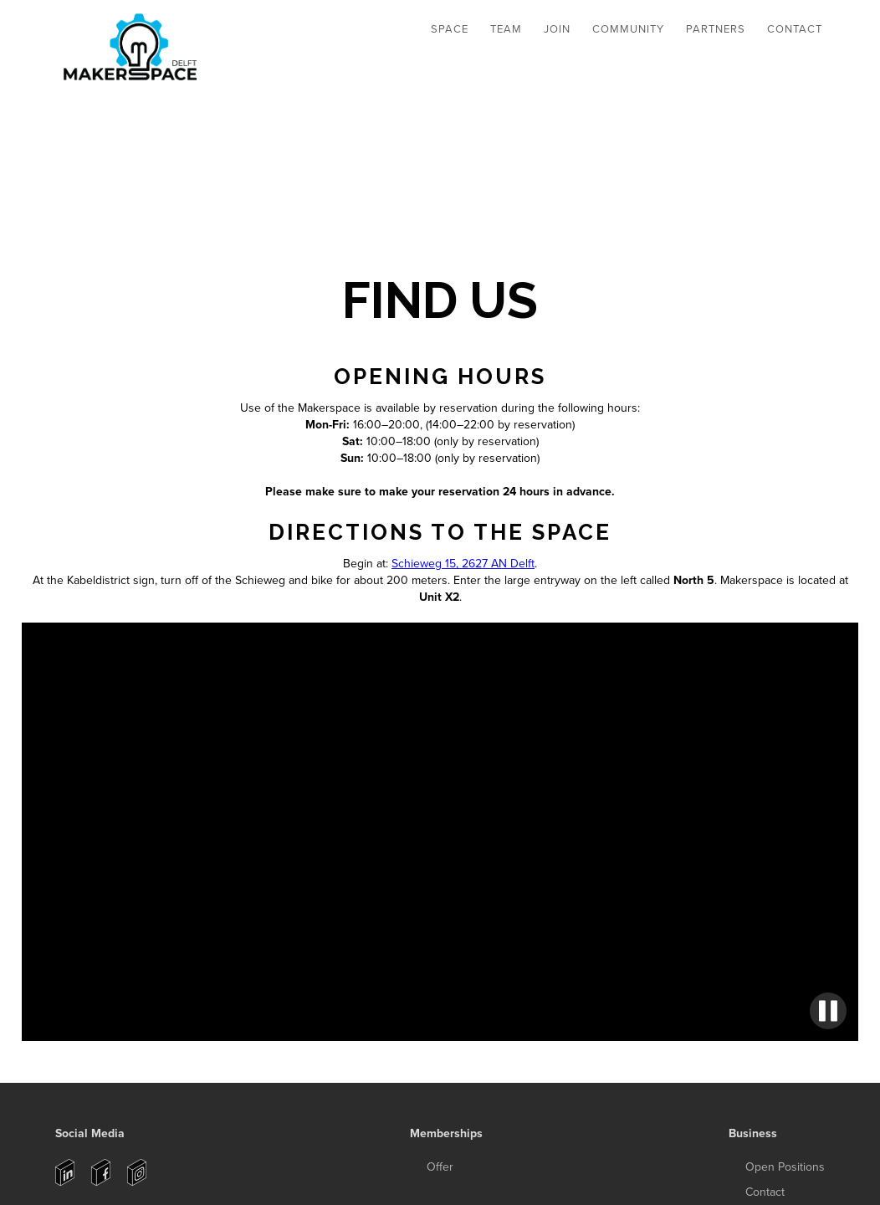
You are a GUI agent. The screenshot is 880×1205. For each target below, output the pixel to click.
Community (628, 29)
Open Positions (785, 1167)
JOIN (557, 29)
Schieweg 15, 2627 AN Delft (463, 563)
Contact (794, 29)
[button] (449, 29)
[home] (133, 50)
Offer (440, 1167)
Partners (715, 29)
